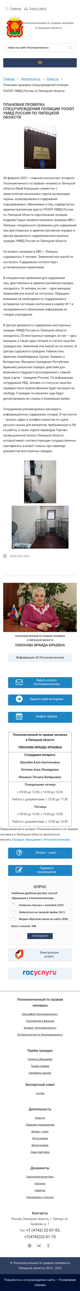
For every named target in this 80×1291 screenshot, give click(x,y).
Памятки (40, 1190)
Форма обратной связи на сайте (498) (43, 919)
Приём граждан (40, 1051)
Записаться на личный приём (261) (42, 912)
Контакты (40, 1213)
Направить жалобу (40, 1072)
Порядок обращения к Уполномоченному (41, 839)
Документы (40, 1168)
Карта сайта (37, 8)
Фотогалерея (40, 1138)
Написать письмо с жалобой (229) (41, 905)
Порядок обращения (40, 1059)
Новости (53, 79)
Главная (15, 8)
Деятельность (31, 79)
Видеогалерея (40, 1145)
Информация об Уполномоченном (40, 657)
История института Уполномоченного (40, 1034)
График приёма (40, 1066)
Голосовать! (40, 935)
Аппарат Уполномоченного (40, 1027)
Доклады (39, 1183)
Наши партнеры (40, 1152)
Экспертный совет (40, 1085)
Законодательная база (40, 1176)
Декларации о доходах (40, 1197)
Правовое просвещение (40, 1124)
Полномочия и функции (40, 1020)
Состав (40, 1093)
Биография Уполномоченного (40, 1014)
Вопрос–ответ (39, 1131)
